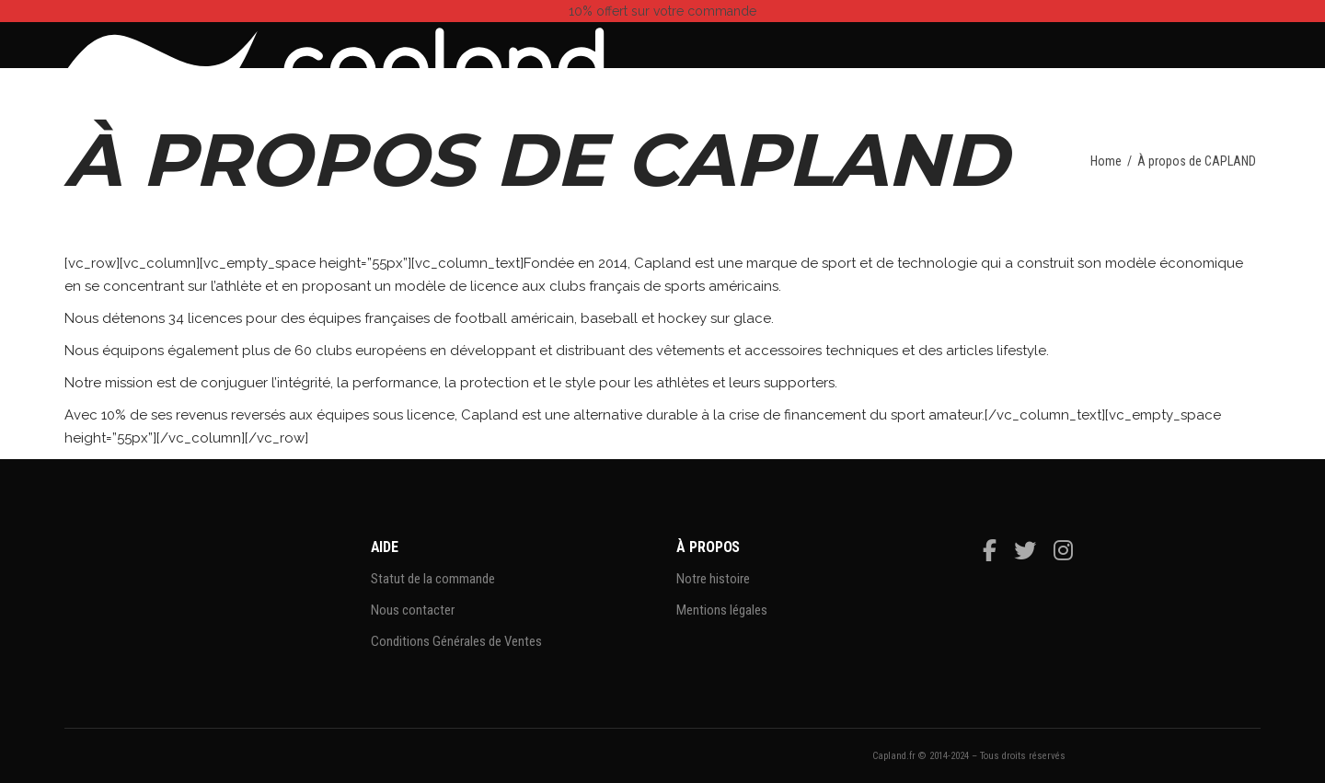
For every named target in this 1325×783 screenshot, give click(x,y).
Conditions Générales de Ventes (456, 641)
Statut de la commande (433, 578)
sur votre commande (662, 11)
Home (1106, 161)
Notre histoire (713, 578)
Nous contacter (413, 610)
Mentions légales (721, 610)
